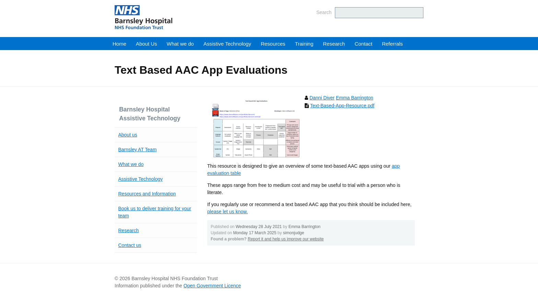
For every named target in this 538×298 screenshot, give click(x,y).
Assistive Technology (227, 44)
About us (127, 135)
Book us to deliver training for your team (154, 212)
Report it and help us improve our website (286, 239)
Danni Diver (322, 97)
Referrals (392, 44)
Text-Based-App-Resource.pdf (342, 105)
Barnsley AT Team (137, 149)
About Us (146, 44)
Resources (273, 44)
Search (323, 12)
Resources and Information (147, 193)
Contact (363, 44)
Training (304, 44)
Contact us (129, 245)
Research (334, 44)
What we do (180, 44)
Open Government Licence (212, 285)
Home (119, 44)
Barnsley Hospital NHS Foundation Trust (185, 17)
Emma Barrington (354, 97)
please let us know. (227, 211)
